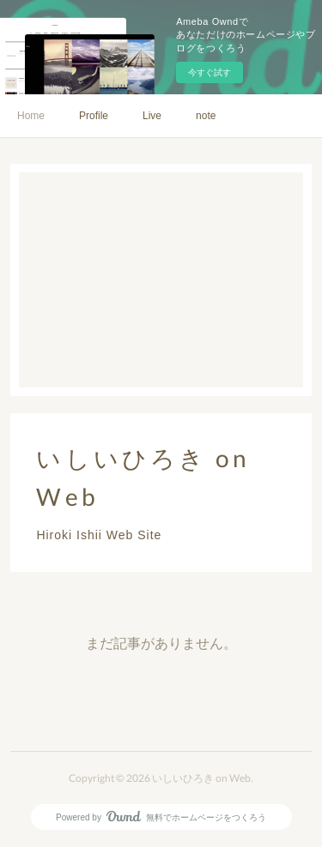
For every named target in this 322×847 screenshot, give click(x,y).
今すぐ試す (209, 72)
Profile (93, 116)
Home (31, 116)
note (206, 116)
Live (152, 116)
